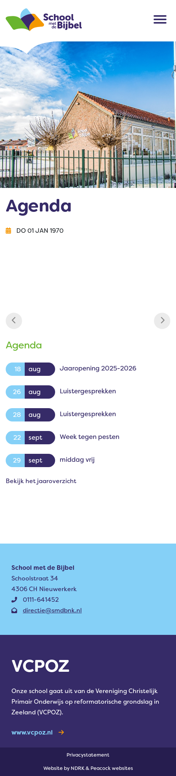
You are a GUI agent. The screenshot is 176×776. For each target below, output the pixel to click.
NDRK (77, 768)
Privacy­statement (88, 755)
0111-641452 (35, 600)
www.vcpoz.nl (37, 732)
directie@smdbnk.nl (46, 610)
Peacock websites (111, 768)
